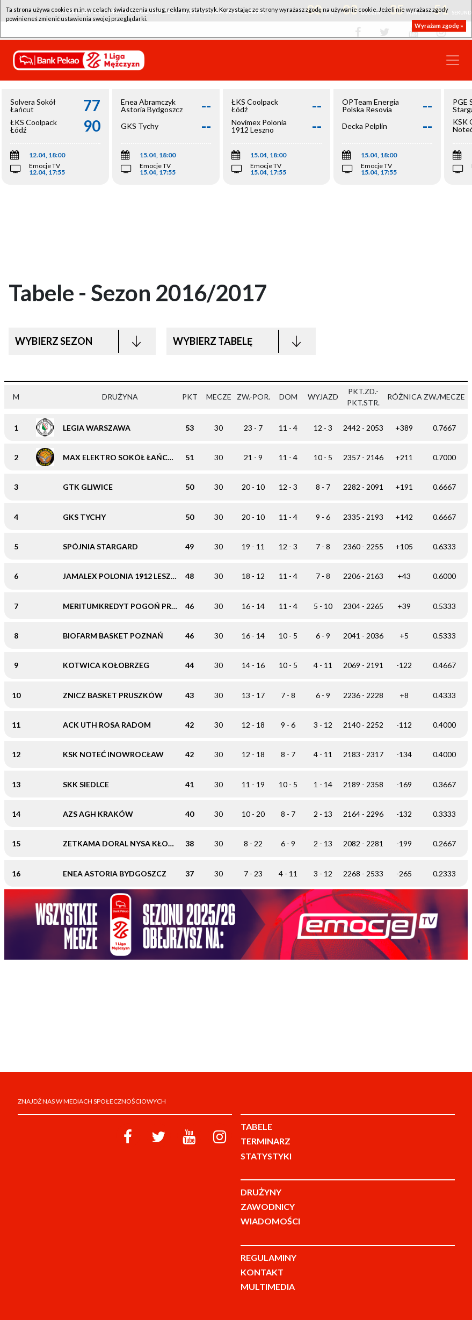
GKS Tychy (84, 516)
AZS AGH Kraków (98, 813)
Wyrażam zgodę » (439, 25)
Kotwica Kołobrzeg (106, 665)
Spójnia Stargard (100, 546)
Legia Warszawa (96, 427)
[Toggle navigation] (453, 60)
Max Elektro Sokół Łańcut (120, 457)
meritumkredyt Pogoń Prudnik (129, 606)
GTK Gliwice (88, 486)
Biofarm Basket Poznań (113, 635)
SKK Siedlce (86, 784)
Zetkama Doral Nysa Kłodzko (127, 843)
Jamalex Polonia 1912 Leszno (123, 576)
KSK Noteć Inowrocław (113, 754)
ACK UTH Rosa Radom (107, 724)
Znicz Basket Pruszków (113, 695)
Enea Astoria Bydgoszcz (114, 873)
